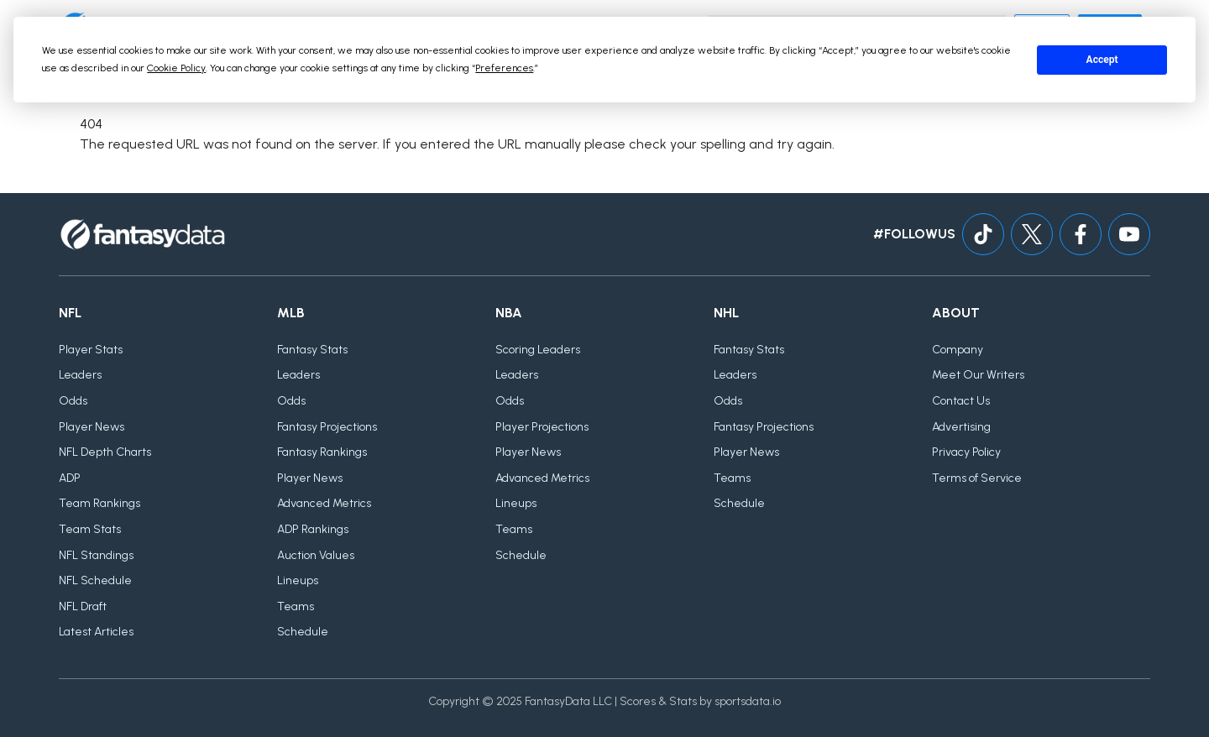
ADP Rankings (312, 529)
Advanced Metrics (324, 503)
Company (957, 349)
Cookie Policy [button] (176, 68)
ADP (70, 478)
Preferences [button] (504, 68)
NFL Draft (83, 606)
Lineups (297, 580)
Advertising (961, 427)
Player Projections (542, 427)
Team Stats (90, 529)
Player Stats (91, 349)
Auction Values (315, 555)
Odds (73, 401)
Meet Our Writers (978, 375)
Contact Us (961, 401)
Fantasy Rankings (322, 452)
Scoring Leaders (537, 349)
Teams (295, 606)
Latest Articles (96, 632)
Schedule (302, 632)
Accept (1102, 59)
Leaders (80, 375)
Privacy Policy (966, 452)
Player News (91, 427)
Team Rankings (99, 503)
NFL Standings (96, 555)
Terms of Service (977, 478)
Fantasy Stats (312, 349)
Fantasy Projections (327, 427)
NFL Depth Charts (105, 452)
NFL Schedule (95, 580)
